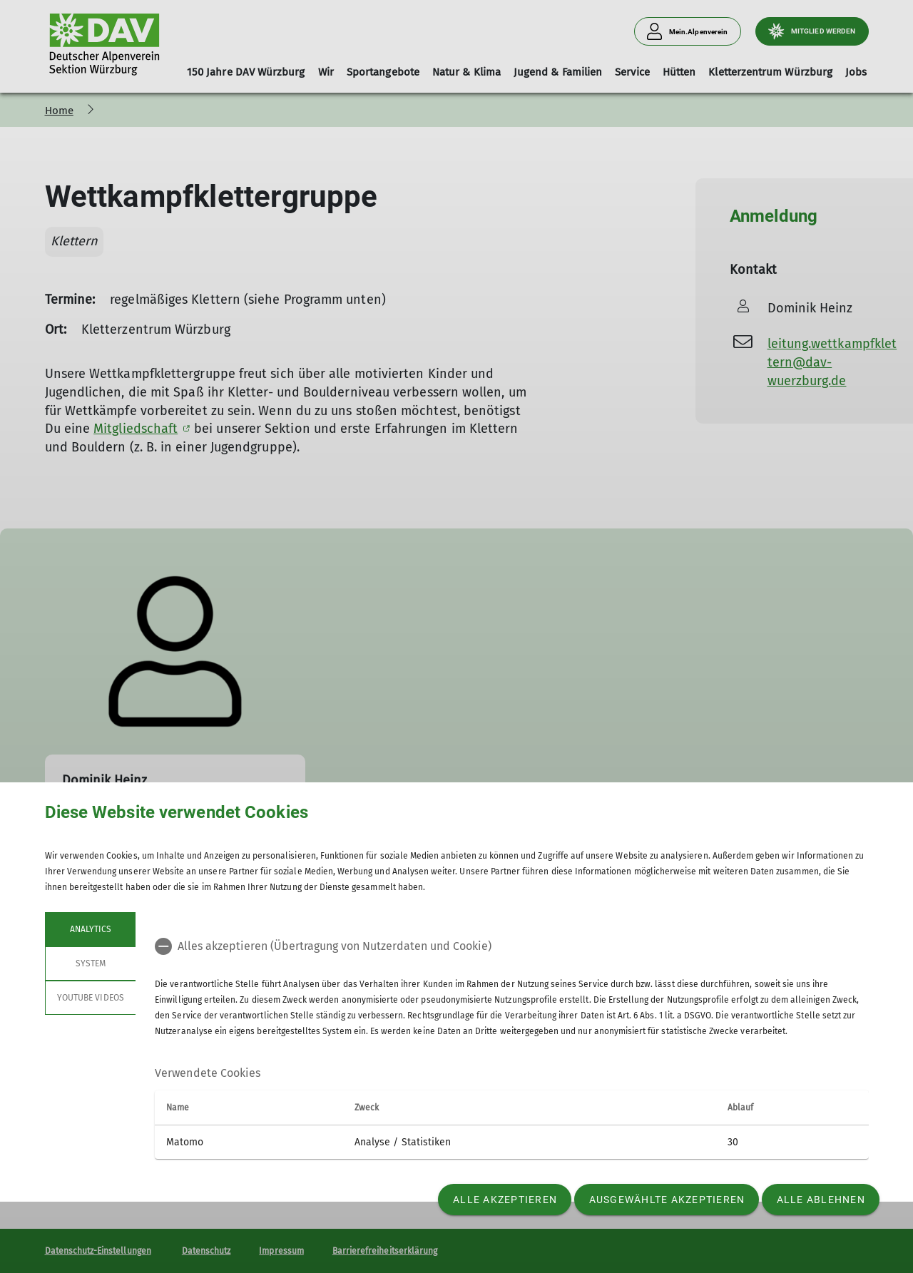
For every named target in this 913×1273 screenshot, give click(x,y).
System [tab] (90, 963)
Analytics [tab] (90, 929)
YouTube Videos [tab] (90, 998)
